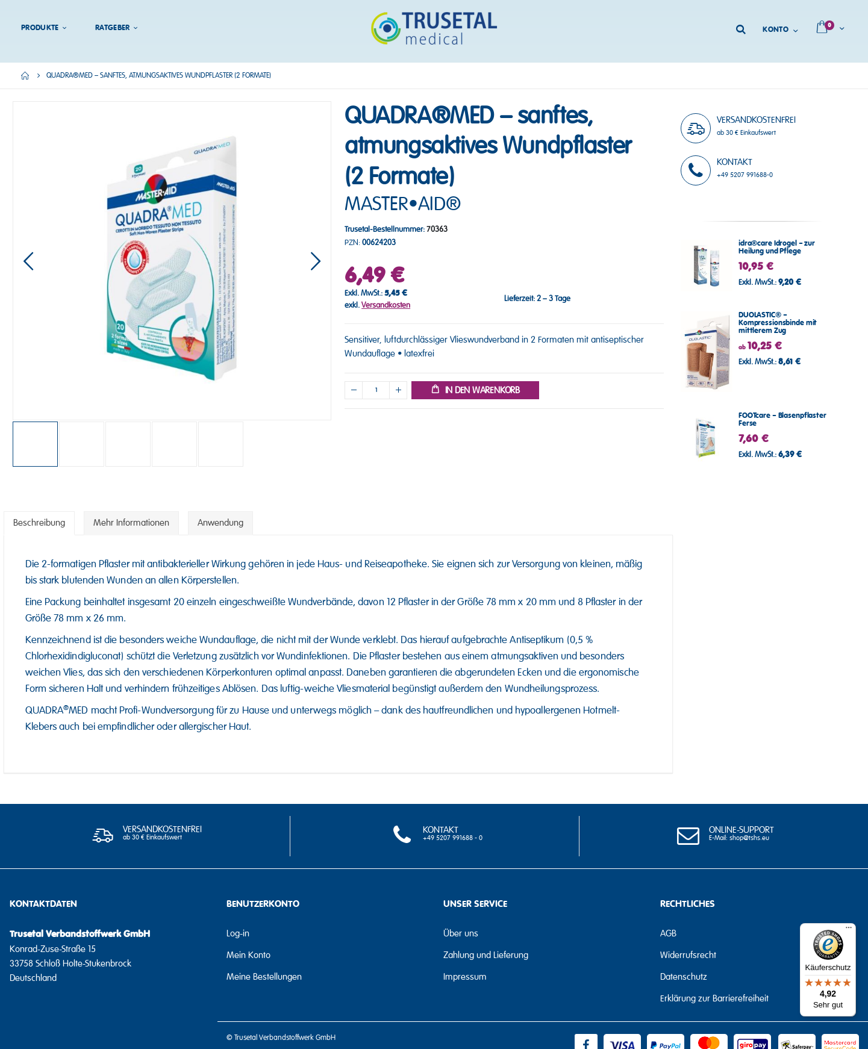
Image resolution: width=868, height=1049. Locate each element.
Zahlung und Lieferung (485, 955)
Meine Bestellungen (264, 977)
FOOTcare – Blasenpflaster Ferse (782, 420)
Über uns (460, 933)
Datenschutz (683, 977)
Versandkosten (385, 305)
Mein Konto (248, 955)
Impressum (465, 977)
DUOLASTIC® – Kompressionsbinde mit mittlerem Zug (777, 323)
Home (25, 75)
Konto (775, 30)
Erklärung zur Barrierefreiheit (714, 998)
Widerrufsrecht (688, 955)
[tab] (39, 523)
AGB (668, 933)
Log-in (237, 933)
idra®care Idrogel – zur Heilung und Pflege (776, 247)
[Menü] (848, 930)
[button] (28, 261)
